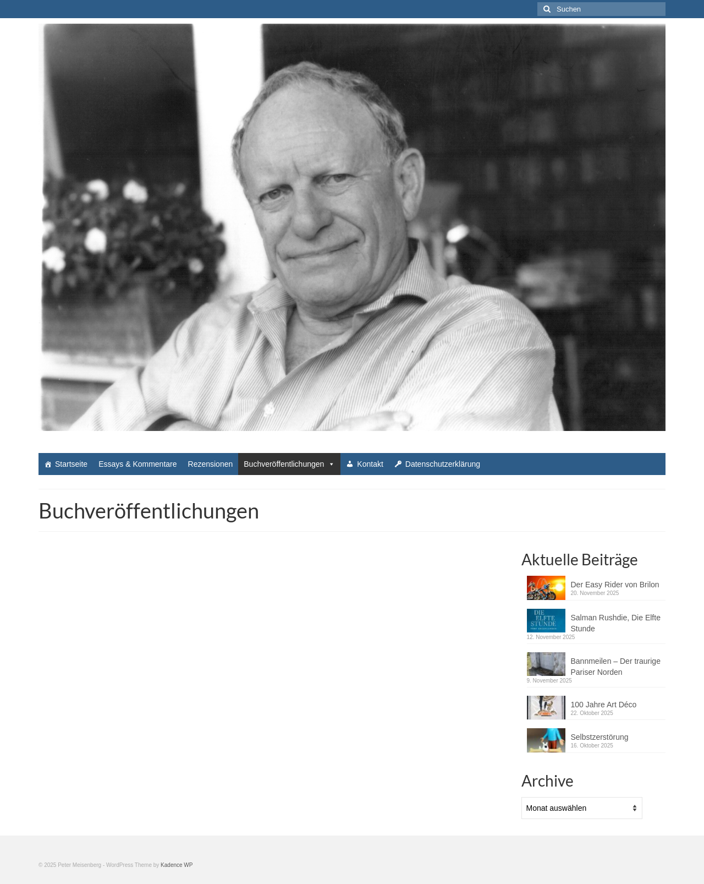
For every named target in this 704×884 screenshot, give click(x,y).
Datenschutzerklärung (442, 464)
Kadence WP (177, 865)
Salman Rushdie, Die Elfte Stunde (616, 623)
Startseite (71, 464)
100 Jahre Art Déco (604, 704)
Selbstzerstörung (600, 737)
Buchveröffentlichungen (289, 464)
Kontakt (370, 464)
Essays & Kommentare (137, 464)
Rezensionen (210, 464)
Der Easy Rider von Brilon (615, 584)
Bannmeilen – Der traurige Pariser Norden (616, 666)
